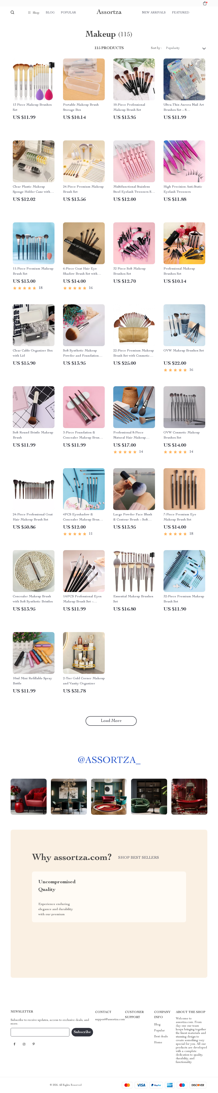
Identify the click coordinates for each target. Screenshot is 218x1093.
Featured (180, 12)
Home (158, 1042)
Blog (50, 12)
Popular (68, 12)
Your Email (22, 1032)
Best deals (161, 1036)
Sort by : (156, 48)
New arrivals (154, 12)
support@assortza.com (110, 1019)
